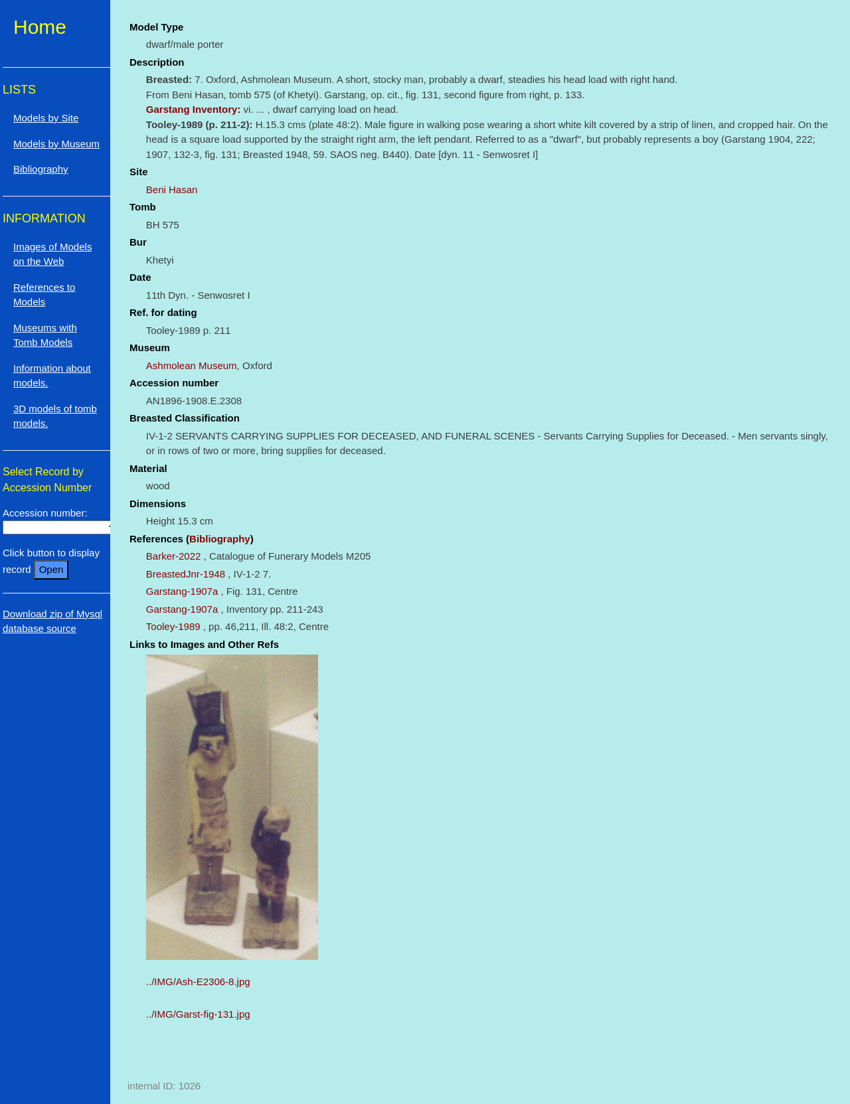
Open (51, 569)
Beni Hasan (172, 189)
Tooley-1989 (173, 626)
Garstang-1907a (182, 591)
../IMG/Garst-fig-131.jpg (198, 1014)
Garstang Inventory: (195, 109)
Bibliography (219, 538)
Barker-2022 (173, 556)
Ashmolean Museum (191, 365)
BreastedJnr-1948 (185, 574)
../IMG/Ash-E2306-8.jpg (198, 981)
